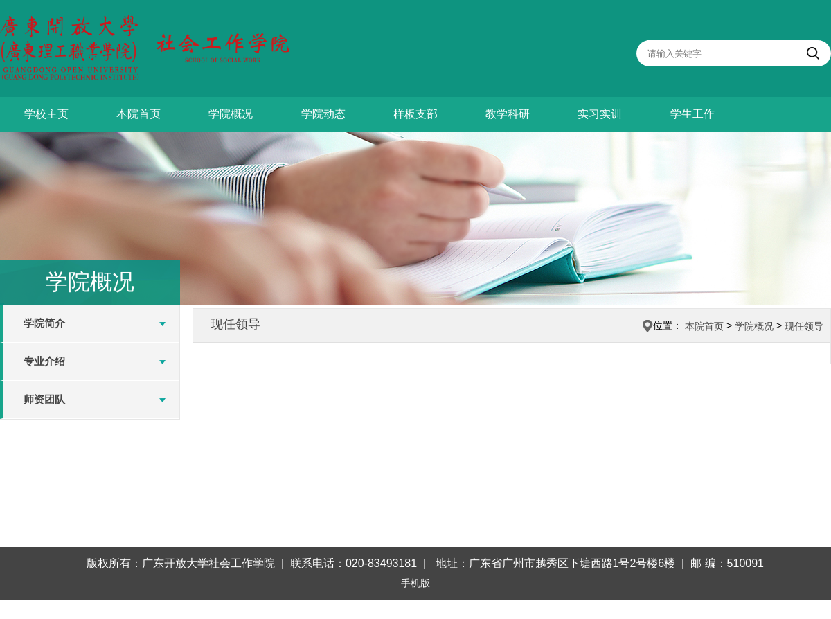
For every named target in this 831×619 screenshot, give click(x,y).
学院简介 (44, 323)
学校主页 (46, 114)
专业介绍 (44, 361)
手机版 (415, 583)
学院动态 (323, 114)
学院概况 (230, 114)
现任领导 (804, 326)
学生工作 (692, 114)
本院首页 (138, 114)
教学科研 (507, 114)
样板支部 (415, 114)
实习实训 (600, 114)
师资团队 (44, 399)
